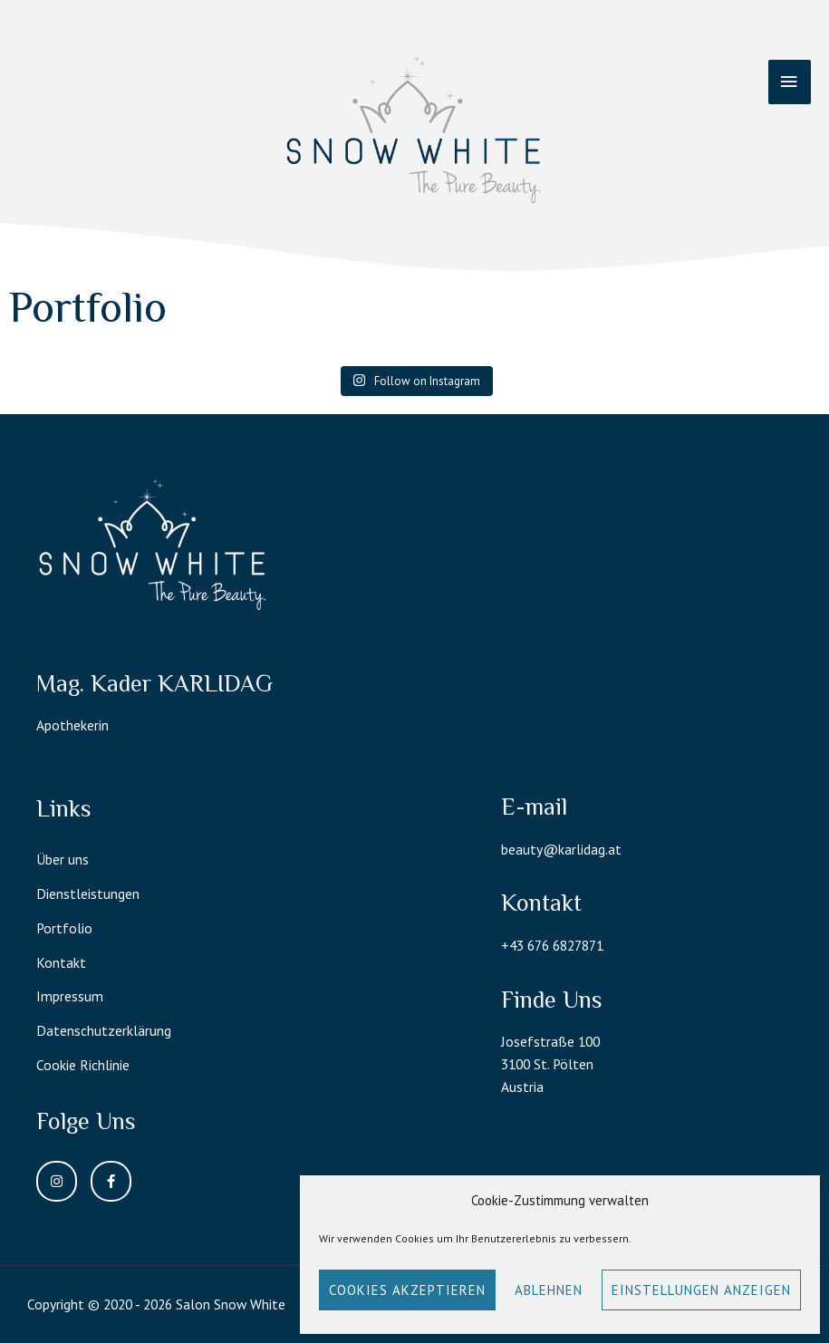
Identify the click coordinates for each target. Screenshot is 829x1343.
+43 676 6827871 (552, 945)
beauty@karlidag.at (561, 849)
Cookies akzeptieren (407, 1290)
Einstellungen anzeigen (701, 1290)
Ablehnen (549, 1290)
